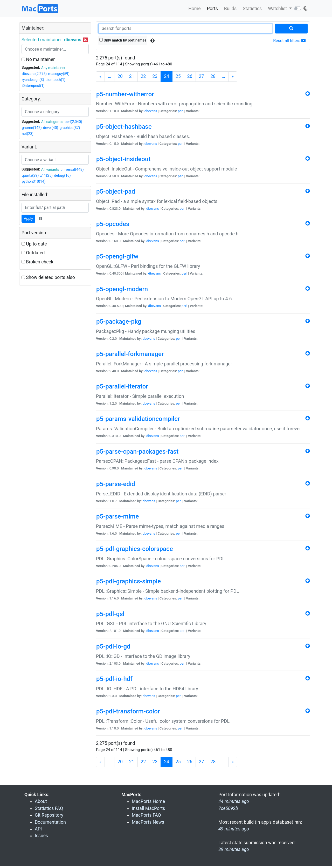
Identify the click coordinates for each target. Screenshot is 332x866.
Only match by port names (122, 40)
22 (143, 76)
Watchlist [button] (278, 8)
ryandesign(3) (33, 80)
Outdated (33, 252)
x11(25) (46, 175)
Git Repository (49, 815)
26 (189, 76)
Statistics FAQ (49, 808)
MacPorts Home (148, 801)
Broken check (37, 261)
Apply (28, 218)
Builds (230, 8)
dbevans (150, 111)
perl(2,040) (73, 122)
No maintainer (38, 59)
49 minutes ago (233, 828)
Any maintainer (53, 68)
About (41, 801)
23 (154, 76)
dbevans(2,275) (34, 74)
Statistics (252, 8)
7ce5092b (228, 808)
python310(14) (33, 181)
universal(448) (72, 169)
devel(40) (50, 128)
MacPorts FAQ (146, 815)
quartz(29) (30, 175)
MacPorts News (148, 822)
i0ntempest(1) (33, 86)
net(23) (27, 134)
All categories (52, 122)
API (38, 828)
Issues (41, 835)
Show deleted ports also (48, 277)
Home (194, 8)
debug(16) (62, 175)
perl (180, 111)
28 (213, 76)
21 (131, 76)
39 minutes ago (233, 849)
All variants (50, 169)
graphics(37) (70, 128)
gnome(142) (32, 128)
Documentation (50, 822)
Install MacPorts (148, 808)
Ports (212, 8)
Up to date (34, 244)
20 (120, 76)
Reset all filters (289, 40)
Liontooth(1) (55, 80)
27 (201, 76)
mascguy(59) (59, 74)
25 (178, 76)
